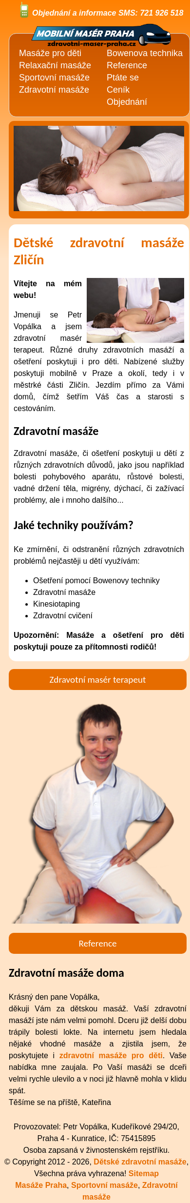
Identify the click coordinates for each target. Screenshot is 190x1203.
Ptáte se (123, 77)
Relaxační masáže (55, 65)
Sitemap (144, 1173)
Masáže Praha (41, 1185)
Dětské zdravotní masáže (140, 1162)
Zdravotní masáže (54, 90)
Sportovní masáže (54, 77)
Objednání (127, 102)
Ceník (118, 90)
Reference (127, 65)
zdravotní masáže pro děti (111, 1055)
